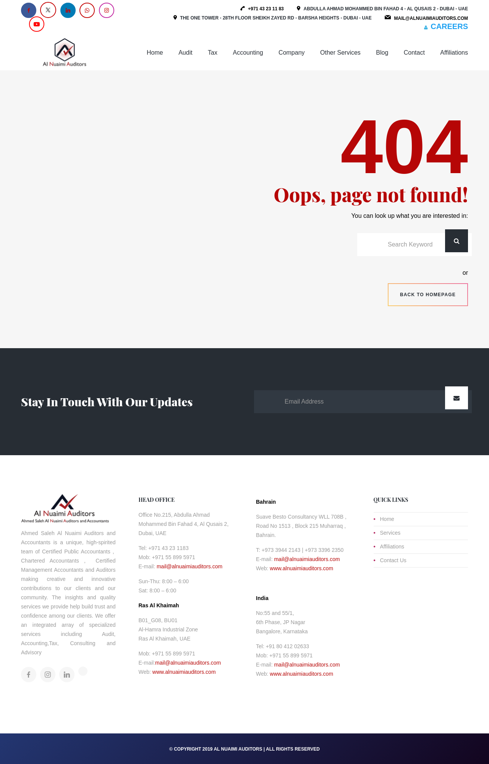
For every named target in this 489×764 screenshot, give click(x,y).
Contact (414, 52)
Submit (456, 397)
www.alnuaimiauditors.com (184, 672)
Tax (212, 52)
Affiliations (454, 52)
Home (155, 52)
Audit (185, 52)
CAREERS (449, 26)
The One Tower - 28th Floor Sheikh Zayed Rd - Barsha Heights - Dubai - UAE (276, 18)
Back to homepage (428, 294)
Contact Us (393, 560)
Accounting (248, 52)
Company (291, 52)
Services (390, 533)
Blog (382, 52)
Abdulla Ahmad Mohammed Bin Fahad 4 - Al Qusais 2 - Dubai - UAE (386, 8)
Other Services (340, 52)
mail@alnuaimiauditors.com (189, 566)
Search (456, 240)
